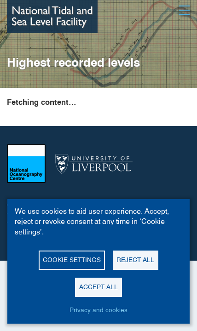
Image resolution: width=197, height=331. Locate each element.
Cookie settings (72, 259)
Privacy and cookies (98, 310)
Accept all (98, 287)
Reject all (135, 259)
